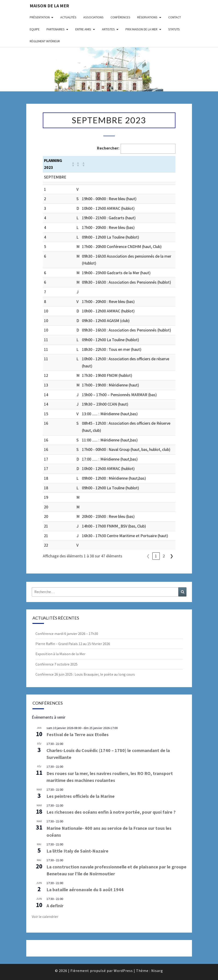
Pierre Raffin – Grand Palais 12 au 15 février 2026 (72, 643)
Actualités (68, 17)
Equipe (35, 29)
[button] (72, 164)
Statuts (174, 29)
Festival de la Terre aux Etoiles (78, 734)
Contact (174, 17)
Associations (93, 17)
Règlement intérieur (45, 41)
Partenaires (56, 29)
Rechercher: (108, 148)
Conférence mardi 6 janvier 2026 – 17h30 (66, 633)
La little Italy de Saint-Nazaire (77, 851)
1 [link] (156, 556)
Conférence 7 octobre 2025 (56, 664)
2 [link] (164, 556)
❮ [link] (148, 556)
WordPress (123, 970)
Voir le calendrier (45, 916)
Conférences (120, 17)
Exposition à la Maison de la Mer (60, 653)
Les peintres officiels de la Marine (81, 796)
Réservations (147, 17)
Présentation (40, 17)
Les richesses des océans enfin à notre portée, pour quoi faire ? (111, 812)
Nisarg (157, 970)
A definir (55, 905)
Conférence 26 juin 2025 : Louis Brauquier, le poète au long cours (85, 674)
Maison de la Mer (49, 6)
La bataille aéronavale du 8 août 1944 (85, 889)
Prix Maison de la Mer (141, 29)
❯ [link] (171, 556)
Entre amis (83, 29)
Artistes (108, 29)
